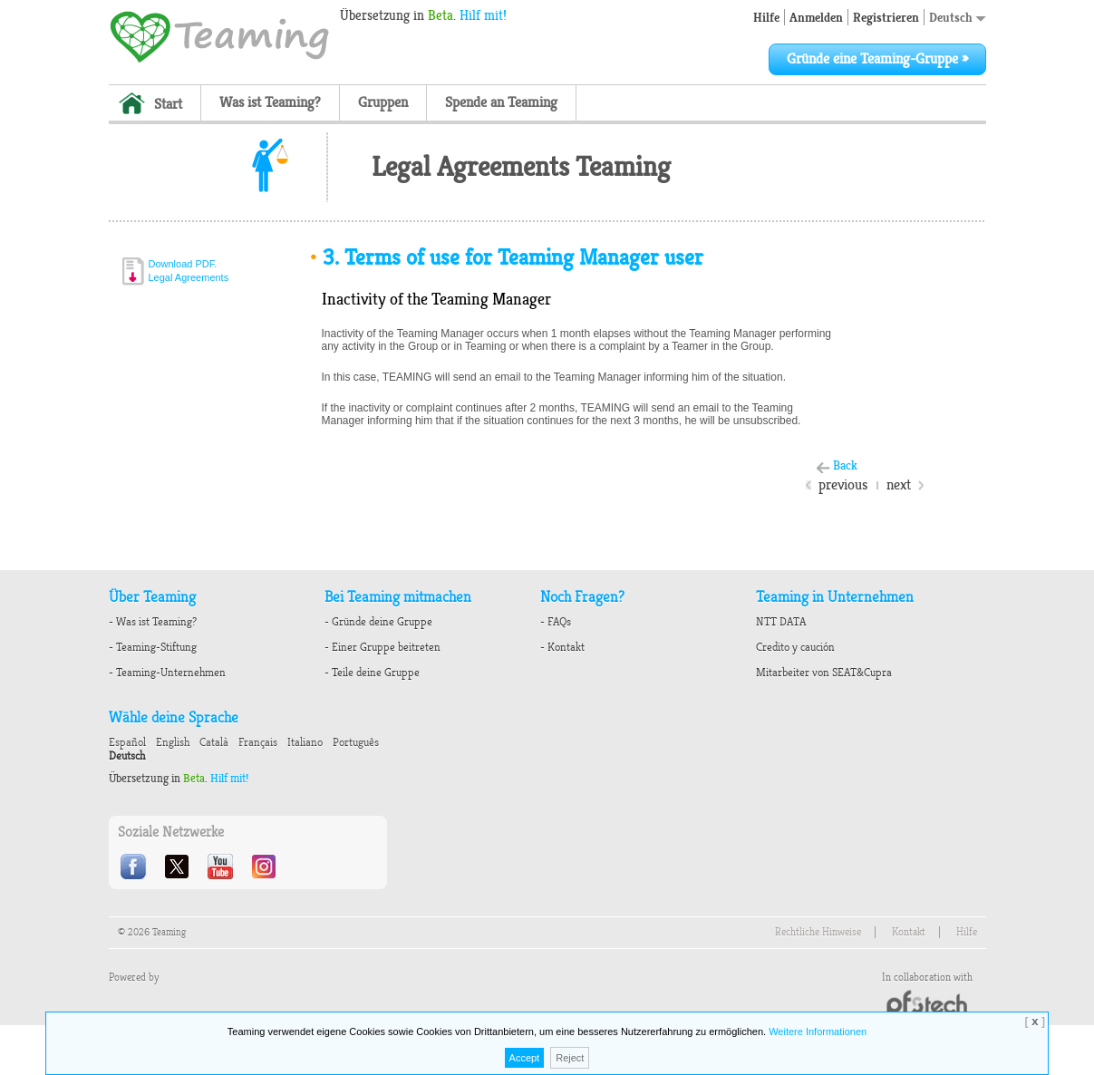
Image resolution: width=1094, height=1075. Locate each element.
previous (842, 485)
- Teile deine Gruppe (372, 672)
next (898, 485)
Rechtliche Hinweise (818, 932)
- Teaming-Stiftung (153, 647)
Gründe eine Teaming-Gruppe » (877, 59)
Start (168, 104)
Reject (570, 1057)
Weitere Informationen (817, 1031)
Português (356, 742)
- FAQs (555, 622)
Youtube (222, 866)
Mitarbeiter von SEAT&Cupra (824, 672)
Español (127, 742)
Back (845, 465)
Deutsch (957, 17)
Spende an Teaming (501, 102)
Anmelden (816, 17)
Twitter (178, 866)
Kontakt (908, 932)
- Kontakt (562, 647)
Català (213, 742)
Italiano (305, 742)
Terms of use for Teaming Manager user (505, 257)
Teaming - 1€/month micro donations (219, 35)
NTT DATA (781, 622)
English (172, 742)
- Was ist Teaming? (153, 622)
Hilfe (766, 17)
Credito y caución (795, 647)
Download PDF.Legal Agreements (189, 270)
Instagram (265, 866)
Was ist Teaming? (270, 102)
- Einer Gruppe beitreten (382, 647)
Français (257, 742)
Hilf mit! (483, 15)
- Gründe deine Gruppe (378, 622)
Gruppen (383, 102)
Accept (524, 1057)
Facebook (135, 866)
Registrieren (886, 17)
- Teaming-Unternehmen (167, 672)
